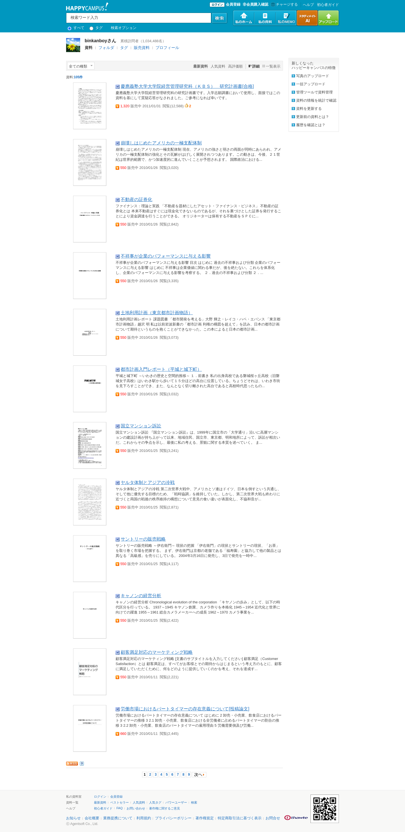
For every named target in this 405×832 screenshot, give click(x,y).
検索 (194, 802)
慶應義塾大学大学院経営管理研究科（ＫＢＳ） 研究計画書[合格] (187, 86)
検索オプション (123, 28)
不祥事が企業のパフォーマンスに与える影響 (166, 256)
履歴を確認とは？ (310, 125)
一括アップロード (310, 84)
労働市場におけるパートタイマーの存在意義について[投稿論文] (185, 708)
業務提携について (117, 818)
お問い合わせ (136, 808)
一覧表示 (273, 66)
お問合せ (273, 818)
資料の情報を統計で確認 (316, 100)
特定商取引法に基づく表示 (240, 818)
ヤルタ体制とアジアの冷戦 (148, 482)
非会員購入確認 (255, 4)
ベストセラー (119, 802)
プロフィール (167, 47)
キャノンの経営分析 (141, 595)
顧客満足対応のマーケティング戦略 (157, 652)
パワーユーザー (176, 802)
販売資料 (142, 47)
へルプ (308, 5)
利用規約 (143, 818)
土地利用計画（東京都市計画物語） (157, 312)
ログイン (100, 796)
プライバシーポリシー (173, 818)
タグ (96, 28)
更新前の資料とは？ (312, 117)
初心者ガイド (328, 5)
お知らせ (73, 818)
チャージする (283, 4)
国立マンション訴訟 (141, 425)
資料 (89, 47)
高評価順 (235, 66)
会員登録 (233, 4)
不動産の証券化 (136, 199)
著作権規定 (204, 818)
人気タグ (155, 802)
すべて (76, 28)
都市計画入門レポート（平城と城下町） (161, 369)
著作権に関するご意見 (164, 808)
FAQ (119, 808)
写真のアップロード (312, 76)
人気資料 (218, 66)
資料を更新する (309, 108)
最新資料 (100, 802)
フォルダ (106, 47)
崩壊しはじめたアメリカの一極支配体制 (161, 142)
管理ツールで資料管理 (314, 92)
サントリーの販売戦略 (143, 539)
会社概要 (92, 818)
